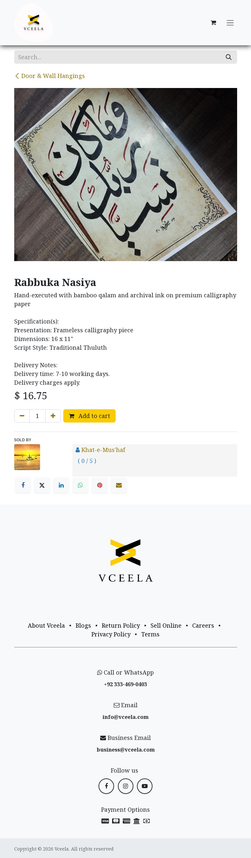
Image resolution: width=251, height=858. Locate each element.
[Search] (228, 57)
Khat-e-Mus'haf (103, 450)
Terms (150, 634)
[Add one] (53, 416)
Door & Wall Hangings (49, 76)
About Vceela (46, 625)
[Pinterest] (99, 485)
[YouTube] (144, 786)
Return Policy (121, 625)
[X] (42, 485)
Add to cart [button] (89, 416)
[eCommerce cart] (213, 23)
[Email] (119, 485)
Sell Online (166, 625)
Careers (203, 625)
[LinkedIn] (61, 485)
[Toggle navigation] (230, 23)
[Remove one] (22, 416)
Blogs (83, 625)
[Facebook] (23, 485)
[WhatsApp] (80, 485)
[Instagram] (125, 786)
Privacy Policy (111, 634)
